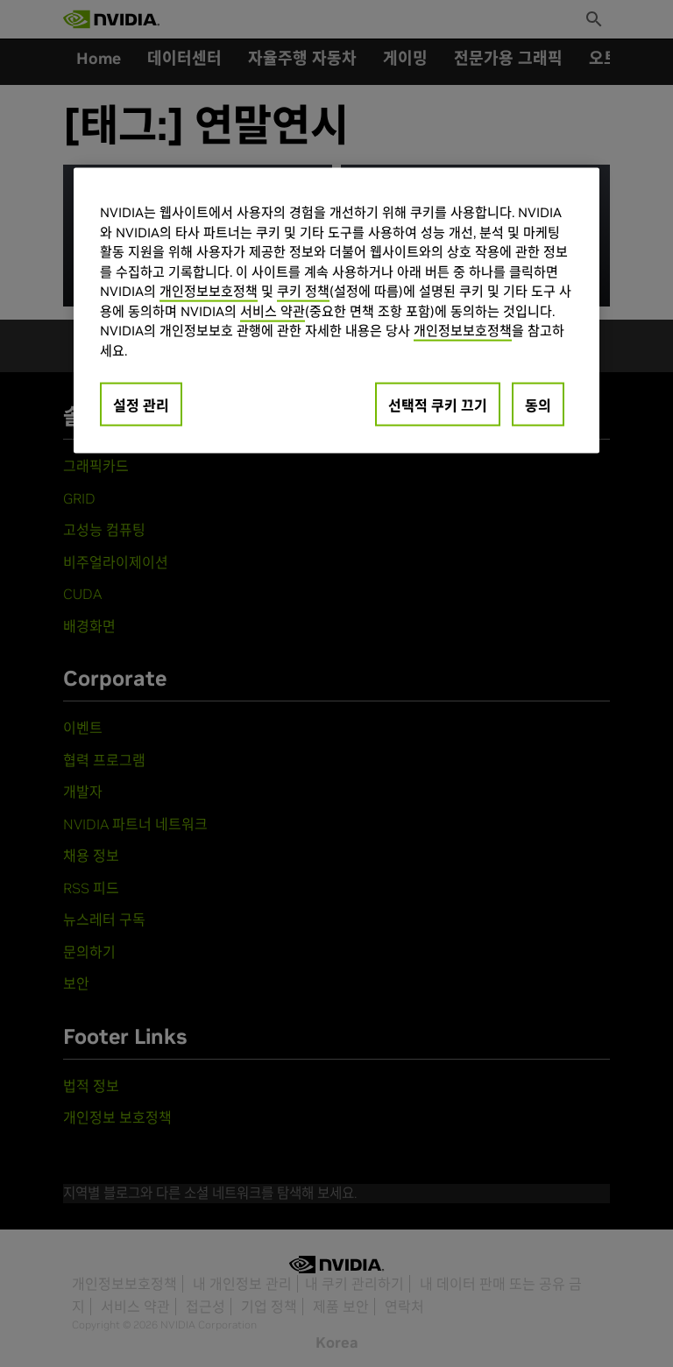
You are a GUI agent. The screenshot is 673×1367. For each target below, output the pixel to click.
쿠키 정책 (303, 291)
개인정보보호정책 (208, 291)
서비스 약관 (272, 310)
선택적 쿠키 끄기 (437, 405)
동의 (538, 405)
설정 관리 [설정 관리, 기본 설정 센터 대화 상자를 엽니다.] (141, 405)
